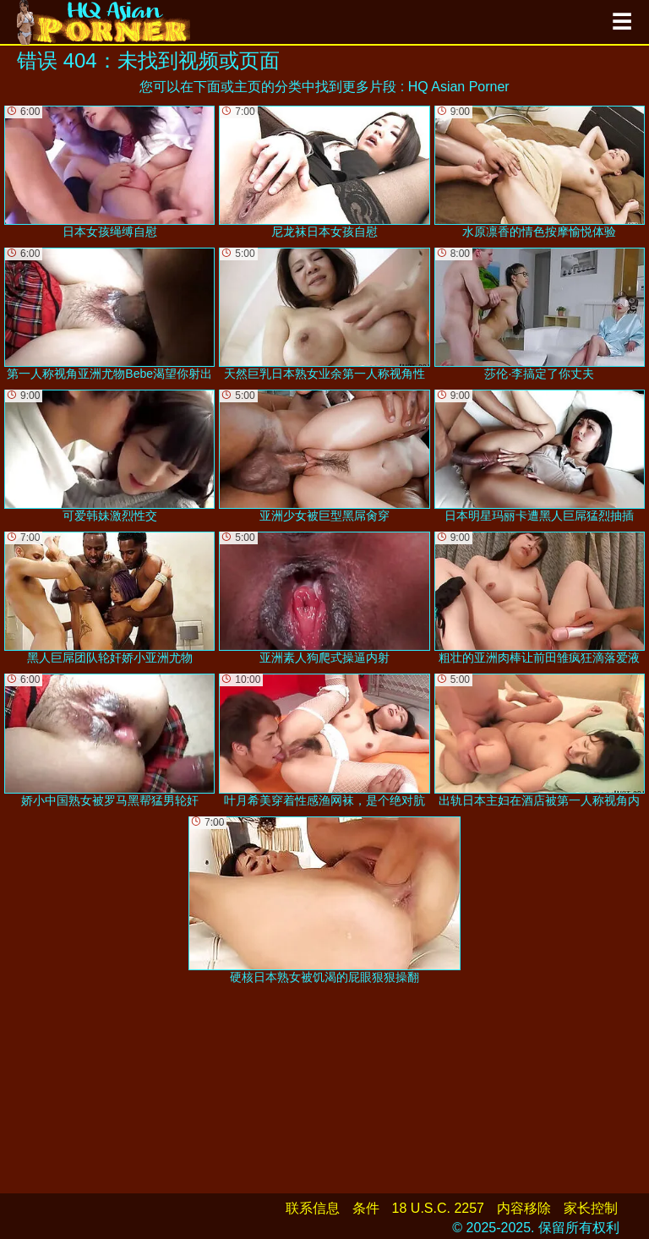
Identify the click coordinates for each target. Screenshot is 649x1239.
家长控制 (591, 1208)
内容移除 (524, 1208)
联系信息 (313, 1208)
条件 (365, 1208)
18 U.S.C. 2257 (438, 1208)
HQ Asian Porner (459, 86)
